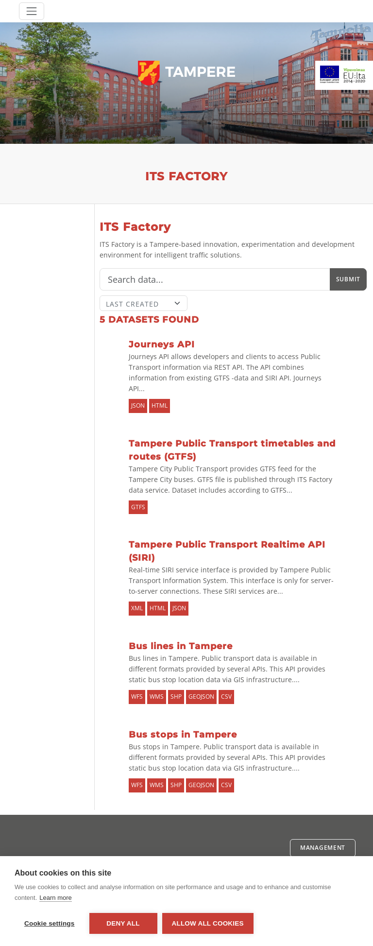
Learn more (55, 897)
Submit (348, 279)
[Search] (215, 279)
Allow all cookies (208, 923)
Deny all (122, 923)
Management (322, 847)
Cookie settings (49, 923)
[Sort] (144, 303)
